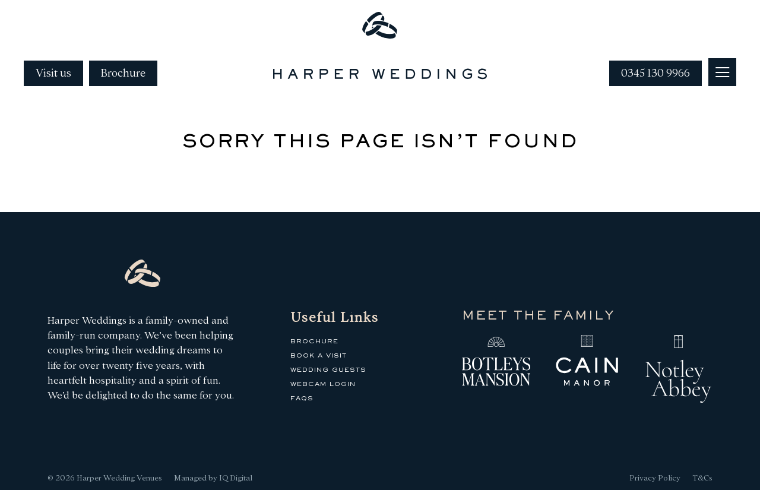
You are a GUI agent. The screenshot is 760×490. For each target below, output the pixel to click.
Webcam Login (323, 384)
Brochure (123, 73)
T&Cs (702, 478)
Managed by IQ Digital (213, 478)
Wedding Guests (328, 370)
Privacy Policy (654, 478)
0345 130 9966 (655, 73)
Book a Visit (318, 356)
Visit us (53, 73)
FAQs (302, 399)
